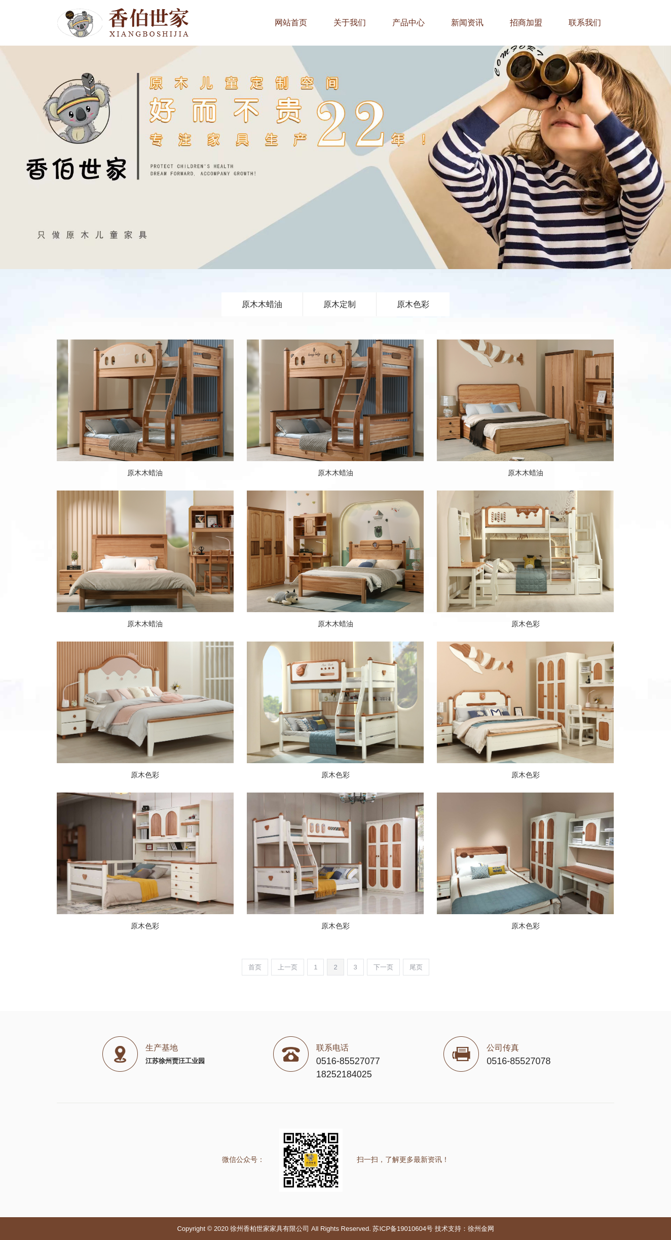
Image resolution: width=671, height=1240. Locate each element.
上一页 (287, 967)
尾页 (416, 967)
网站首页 (291, 22)
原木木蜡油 (262, 304)
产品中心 (408, 22)
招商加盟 (526, 22)
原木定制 (339, 304)
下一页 (383, 967)
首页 (255, 967)
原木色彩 (413, 304)
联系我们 (585, 22)
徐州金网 (481, 1228)
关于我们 (349, 22)
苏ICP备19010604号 (402, 1228)
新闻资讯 (467, 22)
